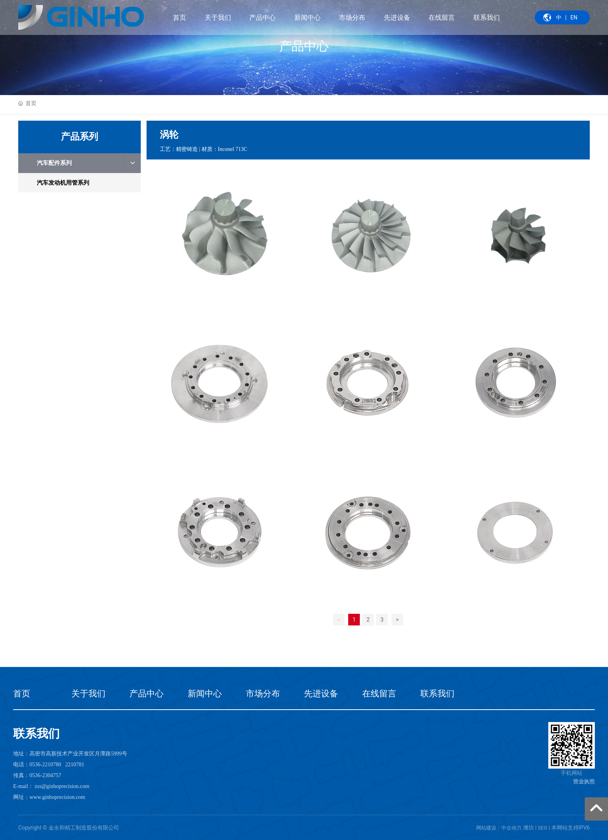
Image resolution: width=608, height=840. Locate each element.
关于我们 (88, 693)
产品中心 (304, 45)
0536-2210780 (45, 764)
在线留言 (379, 693)
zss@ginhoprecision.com (62, 786)
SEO (542, 828)
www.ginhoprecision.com (57, 797)
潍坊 (528, 827)
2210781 (74, 764)
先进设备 (321, 693)
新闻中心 (205, 693)
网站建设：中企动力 (499, 828)
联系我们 (437, 693)
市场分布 (263, 693)
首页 (21, 693)
